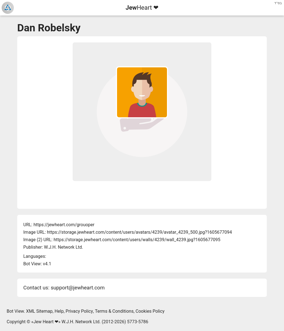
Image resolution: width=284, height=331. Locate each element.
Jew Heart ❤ (45, 321)
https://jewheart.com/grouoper (64, 224)
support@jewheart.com (78, 288)
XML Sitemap (39, 311)
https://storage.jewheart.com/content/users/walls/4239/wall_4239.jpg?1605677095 (137, 239)
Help (59, 311)
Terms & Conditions (114, 311)
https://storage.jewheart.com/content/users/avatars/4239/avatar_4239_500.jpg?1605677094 (139, 232)
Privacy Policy (79, 311)
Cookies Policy (150, 311)
